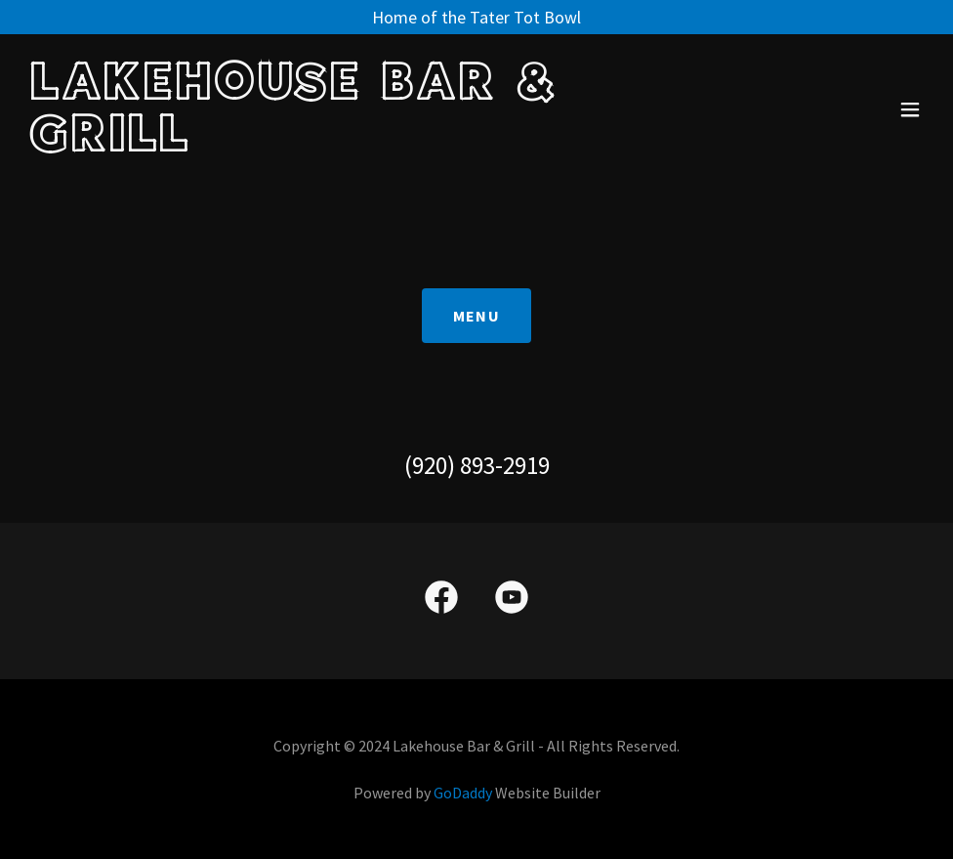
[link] (340, 145)
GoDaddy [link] (463, 792)
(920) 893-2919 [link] (477, 465)
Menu (476, 315)
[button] (910, 109)
